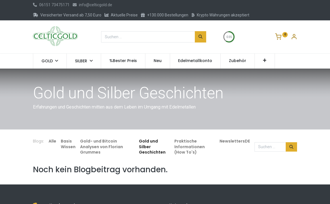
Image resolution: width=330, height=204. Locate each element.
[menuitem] (123, 61)
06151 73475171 (51, 5)
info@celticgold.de (92, 5)
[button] (265, 61)
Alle (52, 141)
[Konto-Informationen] (294, 37)
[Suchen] (200, 36)
